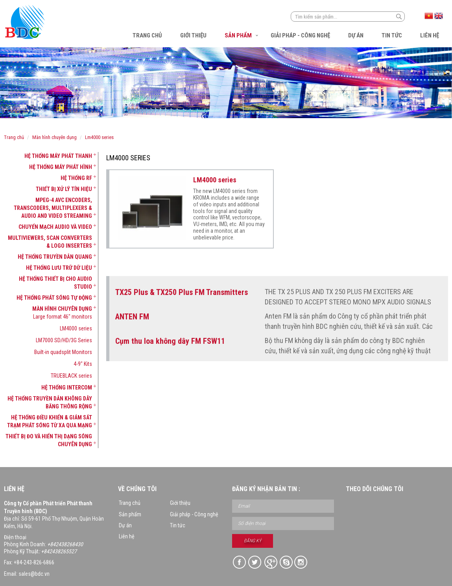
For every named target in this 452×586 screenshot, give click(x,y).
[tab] (48, 156)
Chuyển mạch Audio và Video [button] (55, 227)
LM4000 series (99, 137)
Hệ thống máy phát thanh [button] (58, 156)
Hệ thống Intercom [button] (66, 387)
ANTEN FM (132, 316)
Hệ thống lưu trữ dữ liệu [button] (59, 268)
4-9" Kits (83, 364)
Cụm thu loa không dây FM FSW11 (170, 341)
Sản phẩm (238, 35)
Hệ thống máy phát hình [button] (60, 167)
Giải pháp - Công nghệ (300, 35)
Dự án (355, 35)
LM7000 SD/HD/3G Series (64, 340)
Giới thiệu (193, 35)
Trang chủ (147, 35)
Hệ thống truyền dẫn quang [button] (55, 257)
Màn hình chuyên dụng (54, 137)
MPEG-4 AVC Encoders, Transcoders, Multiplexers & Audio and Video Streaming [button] (53, 208)
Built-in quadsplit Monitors (63, 352)
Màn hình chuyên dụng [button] (62, 309)
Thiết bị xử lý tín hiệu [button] (64, 189)
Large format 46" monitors (62, 316)
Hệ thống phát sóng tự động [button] (54, 298)
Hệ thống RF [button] (76, 178)
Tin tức (392, 35)
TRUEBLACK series (71, 376)
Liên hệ (429, 35)
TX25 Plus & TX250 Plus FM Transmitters (181, 292)
